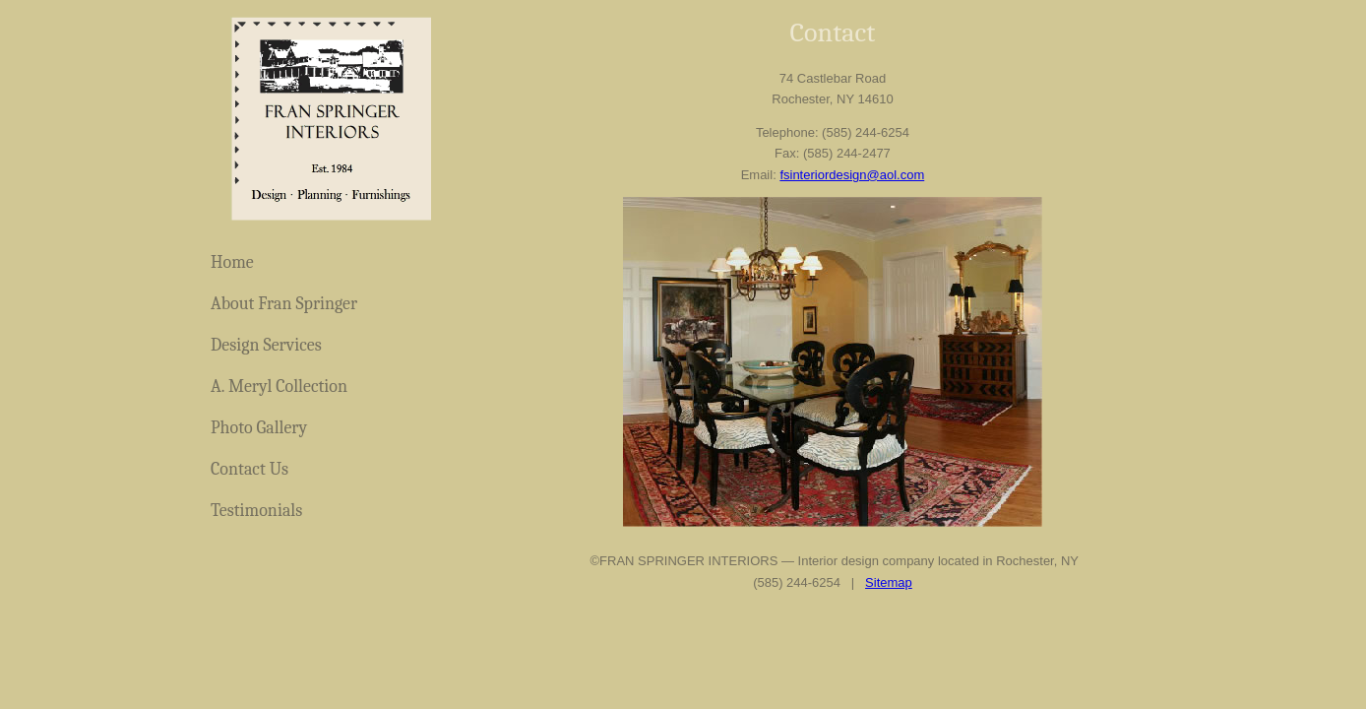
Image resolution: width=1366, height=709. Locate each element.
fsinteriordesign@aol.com (851, 174)
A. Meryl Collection (279, 386)
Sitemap (888, 582)
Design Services (266, 345)
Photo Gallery (259, 428)
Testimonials (256, 510)
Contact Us (249, 469)
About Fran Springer (284, 303)
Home (232, 262)
